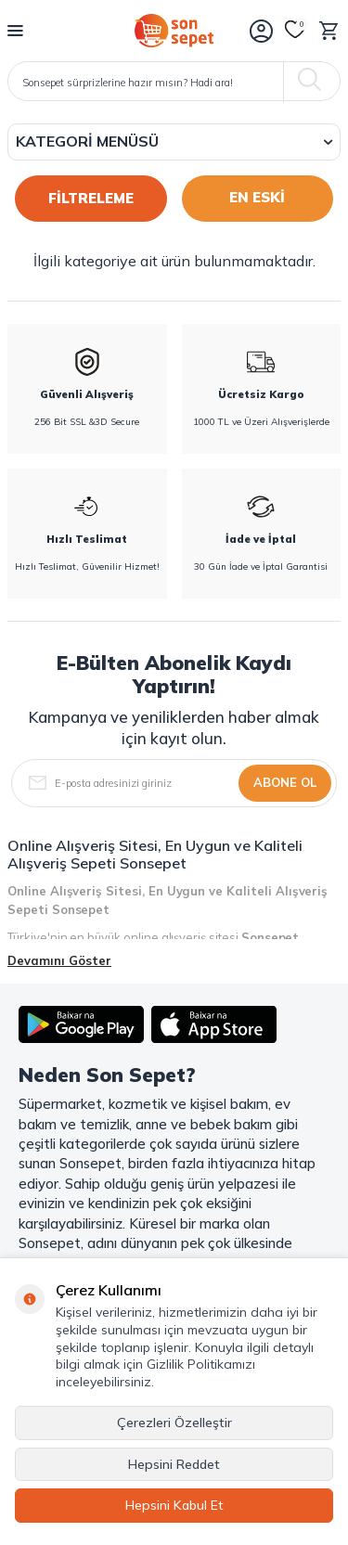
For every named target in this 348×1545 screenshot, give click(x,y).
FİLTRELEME (91, 198)
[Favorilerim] (295, 30)
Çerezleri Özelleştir (174, 1422)
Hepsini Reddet (174, 1464)
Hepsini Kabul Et (174, 1505)
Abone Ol (284, 782)
